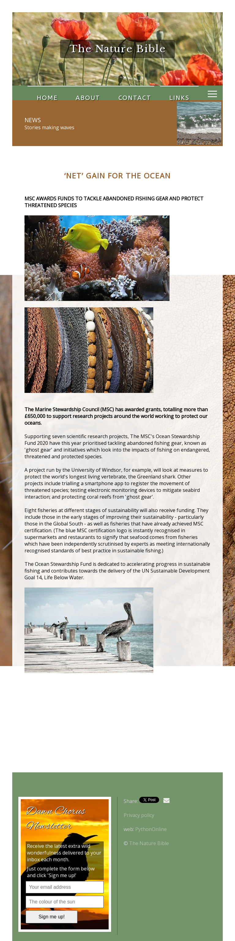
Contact (112, 93)
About (74, 93)
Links (148, 93)
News (32, 120)
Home (42, 93)
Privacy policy (139, 815)
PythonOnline (151, 829)
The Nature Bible (149, 843)
